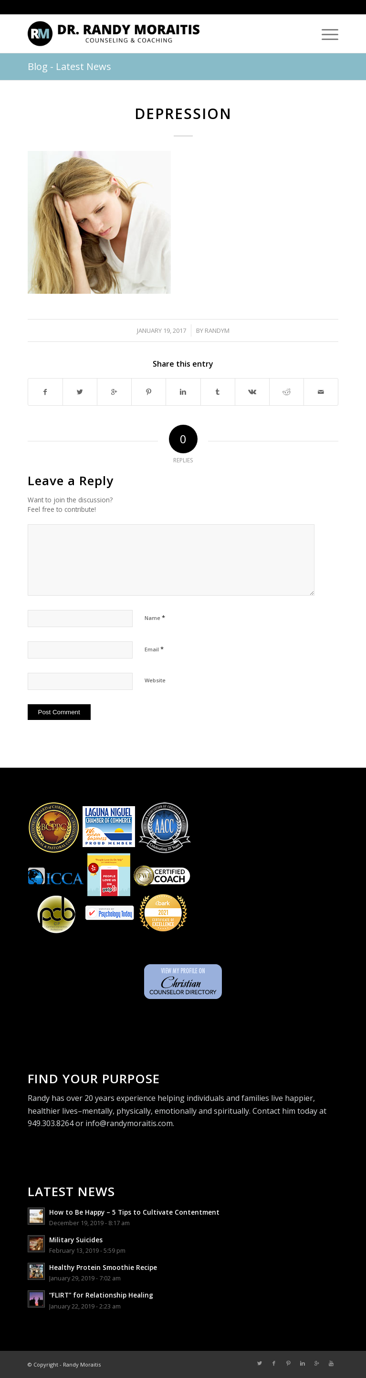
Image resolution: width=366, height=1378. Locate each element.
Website (155, 680)
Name (155, 617)
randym (217, 330)
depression (183, 113)
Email (154, 649)
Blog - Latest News (69, 66)
